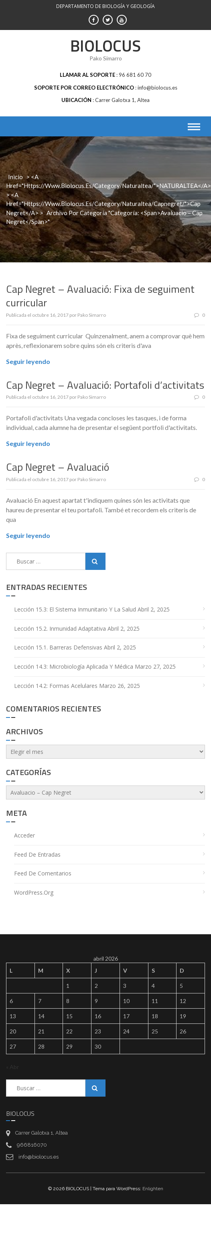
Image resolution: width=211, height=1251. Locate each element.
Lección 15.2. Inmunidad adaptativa (60, 628)
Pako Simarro (91, 315)
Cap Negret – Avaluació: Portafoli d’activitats (105, 385)
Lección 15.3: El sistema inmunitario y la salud (75, 609)
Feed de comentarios (42, 873)
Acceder (24, 835)
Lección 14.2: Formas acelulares (55, 685)
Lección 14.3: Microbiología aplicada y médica (73, 666)
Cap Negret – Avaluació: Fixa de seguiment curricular (100, 295)
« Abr (12, 1066)
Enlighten (152, 1188)
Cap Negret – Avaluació (57, 467)
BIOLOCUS (105, 46)
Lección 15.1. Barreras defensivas (58, 647)
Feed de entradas (37, 854)
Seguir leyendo (28, 361)
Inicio (15, 176)
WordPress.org (33, 892)
